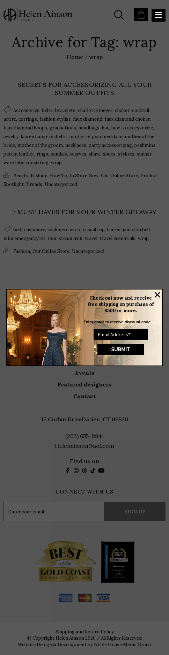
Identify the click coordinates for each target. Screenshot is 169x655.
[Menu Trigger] (159, 15)
